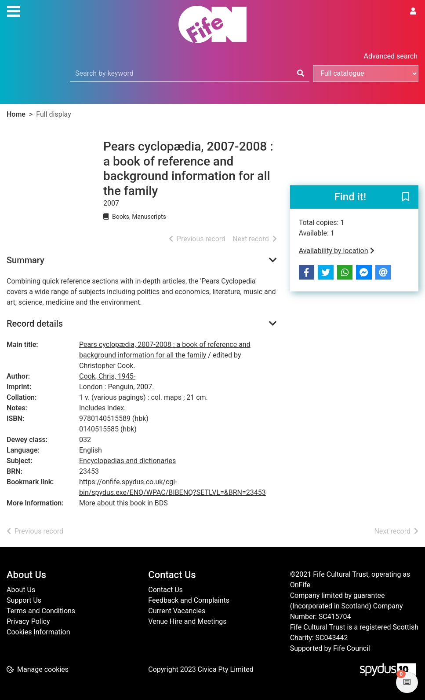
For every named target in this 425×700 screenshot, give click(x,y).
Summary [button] (25, 260)
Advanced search (391, 56)
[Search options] (365, 73)
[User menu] (413, 11)
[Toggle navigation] (13, 10)
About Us (21, 590)
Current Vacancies (176, 611)
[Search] (300, 73)
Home (16, 114)
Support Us (24, 600)
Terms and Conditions (41, 611)
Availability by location (336, 251)
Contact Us (165, 590)
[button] (406, 197)
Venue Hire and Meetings (187, 621)
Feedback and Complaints (188, 600)
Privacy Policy (28, 621)
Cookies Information (38, 632)
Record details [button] (35, 323)
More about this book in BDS (123, 503)
